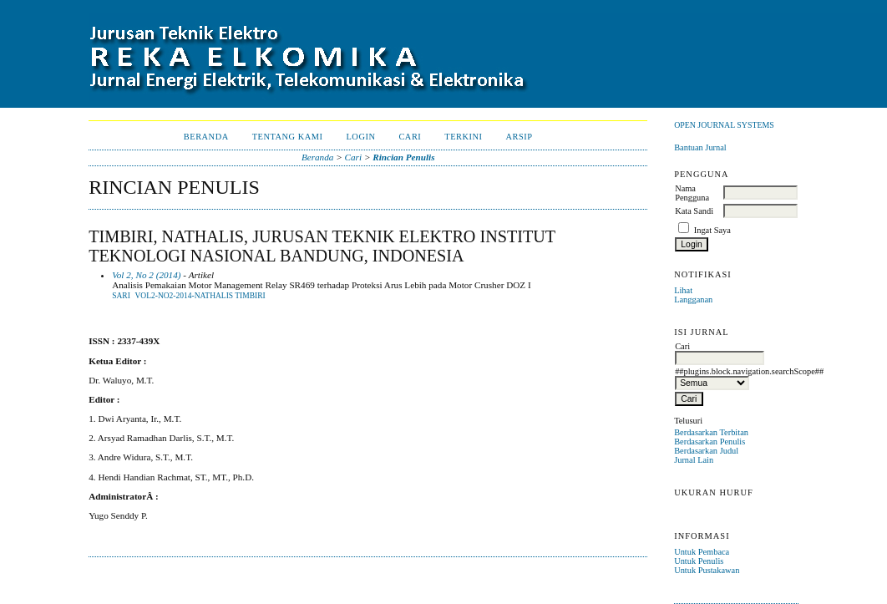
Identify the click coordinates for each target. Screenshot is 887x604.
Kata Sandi (694, 211)
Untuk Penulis (698, 561)
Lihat (683, 290)
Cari (409, 136)
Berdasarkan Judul (706, 450)
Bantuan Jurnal (700, 147)
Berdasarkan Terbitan (711, 432)
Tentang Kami (287, 136)
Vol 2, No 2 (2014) (146, 275)
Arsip (519, 136)
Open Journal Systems (724, 124)
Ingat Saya (712, 230)
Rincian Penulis (403, 157)
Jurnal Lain (693, 459)
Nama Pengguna (692, 193)
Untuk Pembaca (701, 551)
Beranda (206, 136)
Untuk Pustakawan (706, 570)
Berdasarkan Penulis (709, 441)
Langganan (693, 299)
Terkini (463, 136)
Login (360, 136)
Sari (121, 296)
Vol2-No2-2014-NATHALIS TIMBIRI (199, 296)
